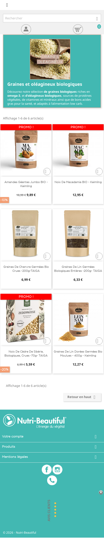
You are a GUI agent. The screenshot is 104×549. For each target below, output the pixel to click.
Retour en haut (82, 397)
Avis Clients (49, 510)
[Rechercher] (52, 18)
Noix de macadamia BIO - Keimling (78, 182)
